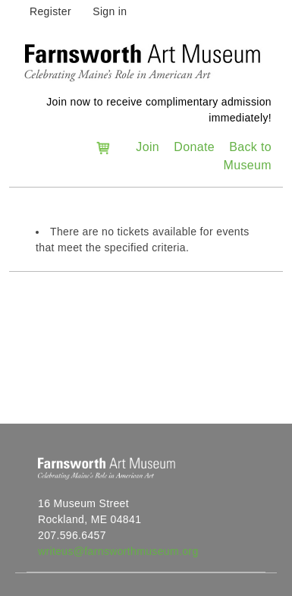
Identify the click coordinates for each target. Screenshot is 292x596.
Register (50, 11)
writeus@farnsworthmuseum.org (118, 551)
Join (147, 146)
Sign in (110, 11)
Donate (194, 146)
